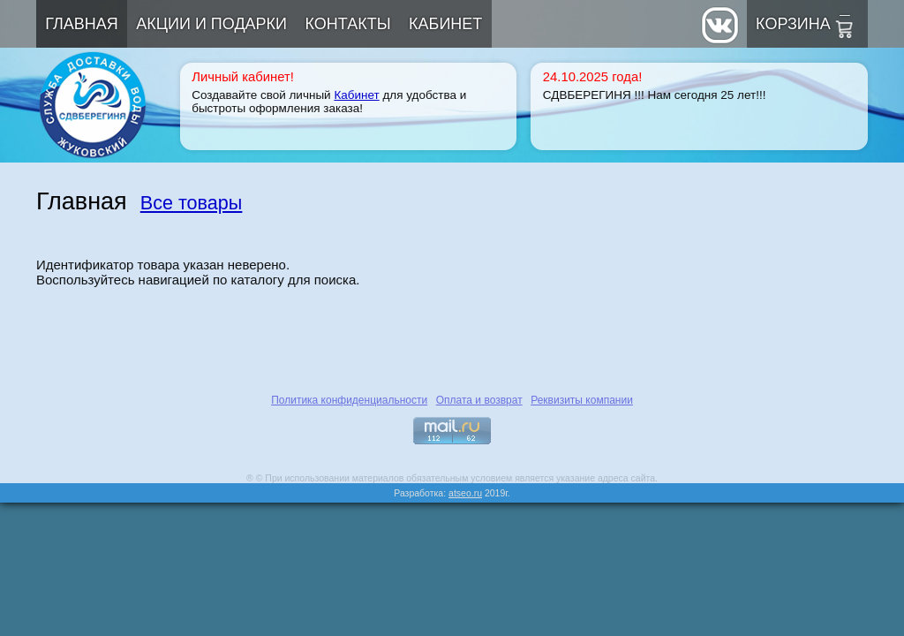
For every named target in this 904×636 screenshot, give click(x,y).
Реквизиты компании (582, 400)
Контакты (348, 24)
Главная (81, 24)
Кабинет (445, 24)
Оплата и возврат (479, 400)
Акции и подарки (211, 24)
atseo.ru (465, 493)
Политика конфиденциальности (349, 400)
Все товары (191, 203)
